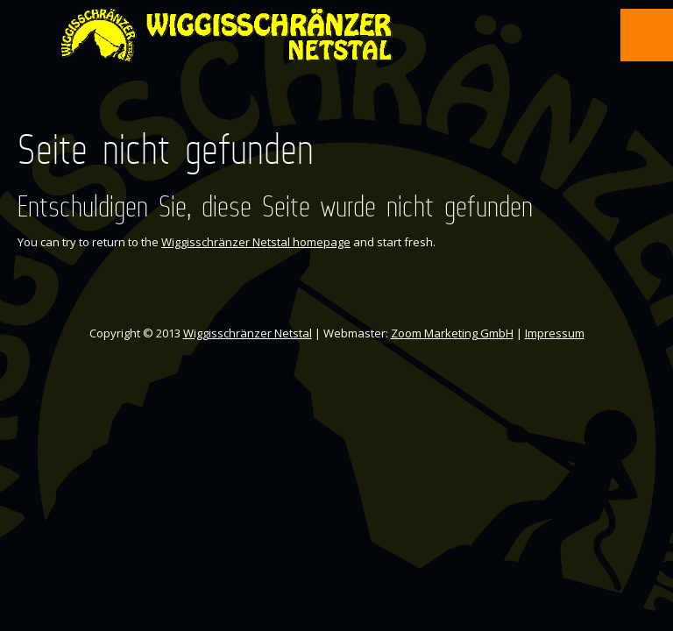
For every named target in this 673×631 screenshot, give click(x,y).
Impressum (554, 333)
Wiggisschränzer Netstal (247, 333)
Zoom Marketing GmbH (452, 333)
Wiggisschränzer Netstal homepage (256, 242)
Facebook (320, 103)
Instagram (351, 103)
